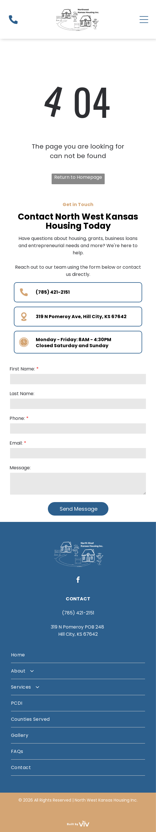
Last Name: (22, 393)
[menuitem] (78, 655)
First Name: (22, 369)
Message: (20, 467)
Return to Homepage (78, 177)
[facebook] (78, 580)
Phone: (17, 418)
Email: (16, 443)
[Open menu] (144, 19)
